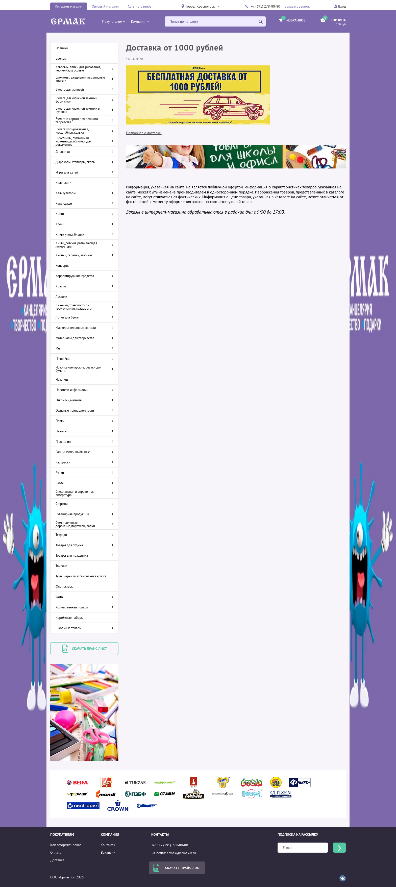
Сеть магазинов (140, 6)
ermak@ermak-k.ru (181, 853)
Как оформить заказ (65, 845)
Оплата (55, 852)
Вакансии (108, 852)
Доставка (57, 860)
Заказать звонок (297, 6)
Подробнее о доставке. (144, 133)
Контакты (108, 845)
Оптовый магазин (105, 6)
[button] (208, 6)
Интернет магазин (69, 6)
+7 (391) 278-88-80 (265, 6)
